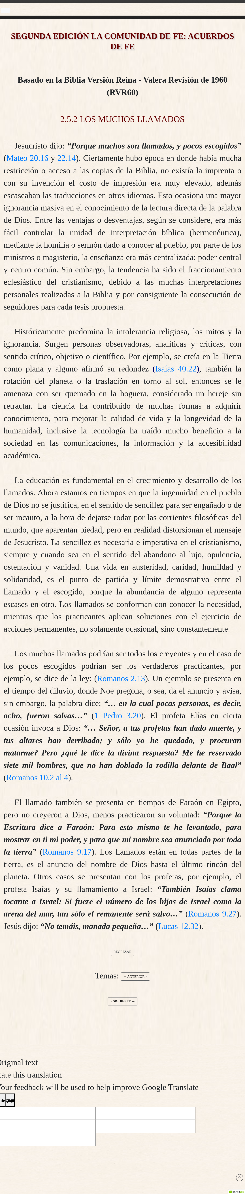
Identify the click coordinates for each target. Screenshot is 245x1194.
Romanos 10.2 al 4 (37, 777)
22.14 (66, 158)
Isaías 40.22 (176, 368)
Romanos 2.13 (121, 678)
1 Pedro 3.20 (117, 715)
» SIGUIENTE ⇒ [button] (122, 1001)
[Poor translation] (10, 1100)
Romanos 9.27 (212, 913)
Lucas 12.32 (178, 926)
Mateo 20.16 (27, 158)
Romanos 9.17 (66, 851)
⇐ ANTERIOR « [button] (135, 976)
